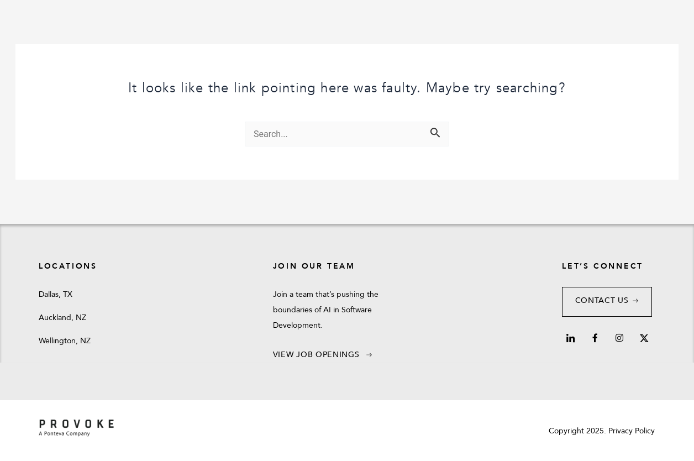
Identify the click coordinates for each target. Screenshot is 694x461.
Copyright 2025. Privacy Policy (602, 431)
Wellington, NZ (65, 341)
